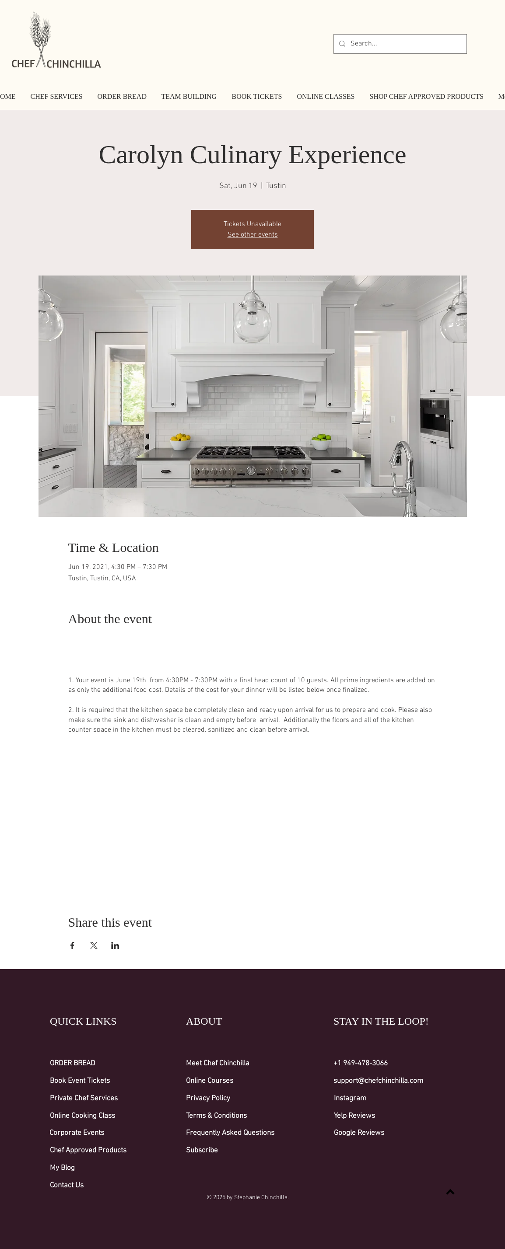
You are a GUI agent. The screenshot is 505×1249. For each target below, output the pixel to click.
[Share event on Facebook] (72, 945)
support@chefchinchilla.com (378, 1081)
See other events (253, 234)
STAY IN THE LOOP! (381, 1021)
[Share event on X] (94, 945)
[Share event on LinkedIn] (115, 945)
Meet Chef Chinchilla (217, 1063)
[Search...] (399, 44)
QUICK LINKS (83, 1021)
